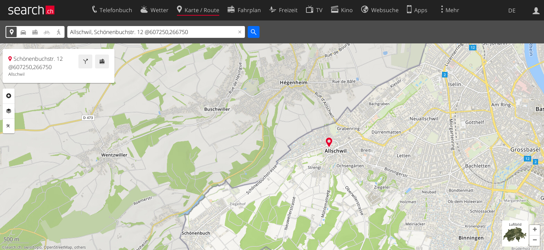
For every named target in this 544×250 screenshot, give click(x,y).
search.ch (13, 247)
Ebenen (9, 111)
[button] (534, 230)
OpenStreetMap (58, 247)
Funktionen (9, 126)
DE (512, 10)
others (80, 247)
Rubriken (9, 96)
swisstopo (33, 247)
